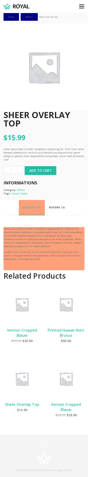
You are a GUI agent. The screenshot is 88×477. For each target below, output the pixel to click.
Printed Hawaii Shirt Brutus (66, 333)
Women (29, 16)
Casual (15, 193)
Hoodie (23, 193)
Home (11, 16)
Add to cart (40, 170)
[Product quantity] (13, 169)
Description (31, 207)
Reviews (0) (57, 207)
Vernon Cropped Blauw (22, 333)
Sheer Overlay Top (22, 404)
